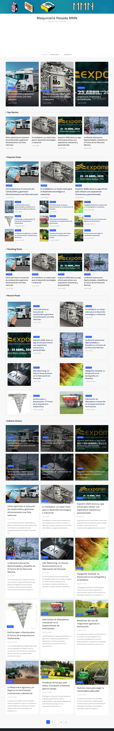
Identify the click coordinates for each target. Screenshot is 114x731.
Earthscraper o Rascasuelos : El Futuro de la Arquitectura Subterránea (25, 221)
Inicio (45, 54)
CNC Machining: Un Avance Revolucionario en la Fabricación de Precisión (61, 207)
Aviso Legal (55, 54)
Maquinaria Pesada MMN (57, 18)
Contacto (68, 54)
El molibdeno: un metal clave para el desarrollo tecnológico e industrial (57, 97)
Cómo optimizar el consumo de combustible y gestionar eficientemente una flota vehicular (22, 192)
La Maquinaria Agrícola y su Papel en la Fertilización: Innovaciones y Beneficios (26, 235)
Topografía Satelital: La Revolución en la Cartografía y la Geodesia (91, 577)
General (12, 87)
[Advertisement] (57, 38)
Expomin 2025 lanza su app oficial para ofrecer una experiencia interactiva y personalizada (91, 192)
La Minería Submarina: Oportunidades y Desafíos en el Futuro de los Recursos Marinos (25, 207)
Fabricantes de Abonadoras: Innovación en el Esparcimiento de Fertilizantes (60, 221)
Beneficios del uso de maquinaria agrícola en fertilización (88, 623)
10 (61, 721)
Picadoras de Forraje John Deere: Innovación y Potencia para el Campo (60, 235)
